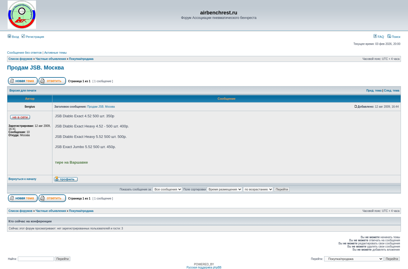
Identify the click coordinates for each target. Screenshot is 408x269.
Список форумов (20, 58)
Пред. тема (374, 90)
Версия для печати (23, 90)
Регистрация (33, 36)
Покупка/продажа (81, 58)
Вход (13, 36)
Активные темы (55, 52)
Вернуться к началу (22, 179)
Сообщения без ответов (24, 52)
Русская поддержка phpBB (203, 267)
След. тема (391, 90)
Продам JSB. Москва (35, 67)
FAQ (378, 36)
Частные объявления (51, 58)
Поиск (393, 36)
